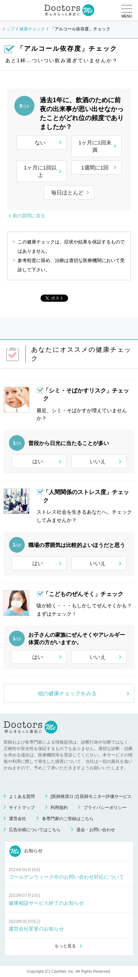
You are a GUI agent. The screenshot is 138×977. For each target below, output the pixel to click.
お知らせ (26, 851)
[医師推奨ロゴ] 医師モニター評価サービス (91, 796)
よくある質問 (22, 796)
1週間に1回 (95, 167)
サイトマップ (22, 807)
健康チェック (32, 28)
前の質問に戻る (29, 215)
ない (40, 142)
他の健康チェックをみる (67, 693)
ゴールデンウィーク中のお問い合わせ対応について (66, 877)
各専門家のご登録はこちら (68, 818)
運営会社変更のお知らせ (36, 929)
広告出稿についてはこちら (35, 829)
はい (37, 461)
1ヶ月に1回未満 (94, 146)
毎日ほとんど (67, 192)
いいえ (98, 461)
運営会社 (17, 818)
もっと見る (65, 945)
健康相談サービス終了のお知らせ (46, 903)
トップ (8, 28)
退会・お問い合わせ (95, 829)
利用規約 (59, 807)
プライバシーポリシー (105, 807)
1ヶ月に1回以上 (40, 171)
